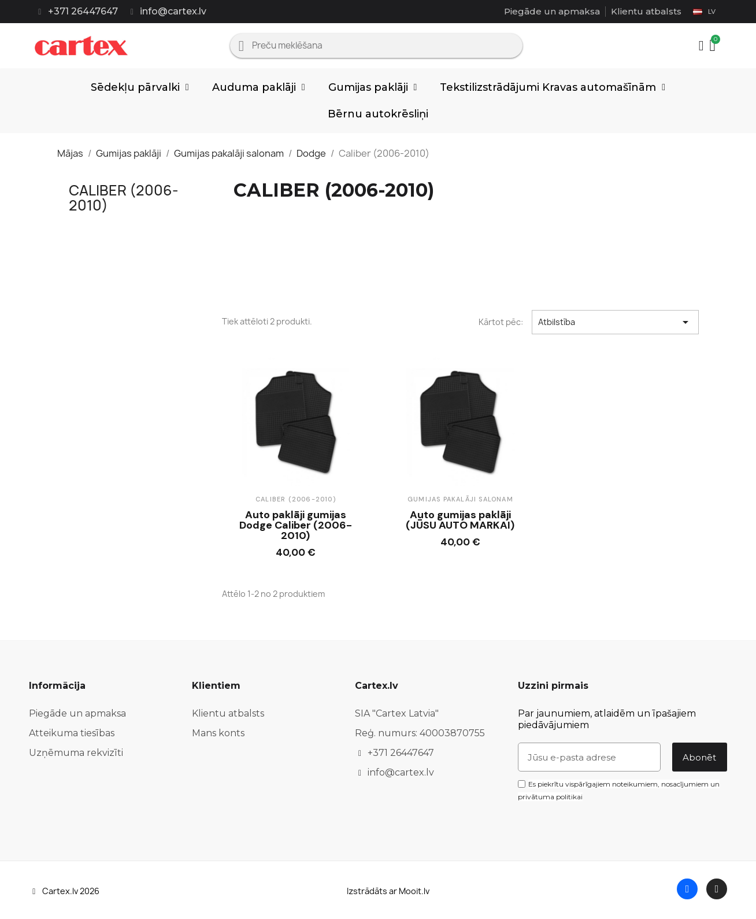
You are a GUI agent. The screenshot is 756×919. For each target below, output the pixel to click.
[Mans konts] (701, 46)
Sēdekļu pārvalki (140, 87)
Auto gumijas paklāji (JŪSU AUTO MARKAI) (460, 520)
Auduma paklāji (258, 87)
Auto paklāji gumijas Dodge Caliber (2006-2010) (295, 525)
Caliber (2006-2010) (124, 197)
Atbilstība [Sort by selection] (615, 322)
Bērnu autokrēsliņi (378, 114)
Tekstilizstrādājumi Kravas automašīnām (552, 87)
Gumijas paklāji (372, 87)
